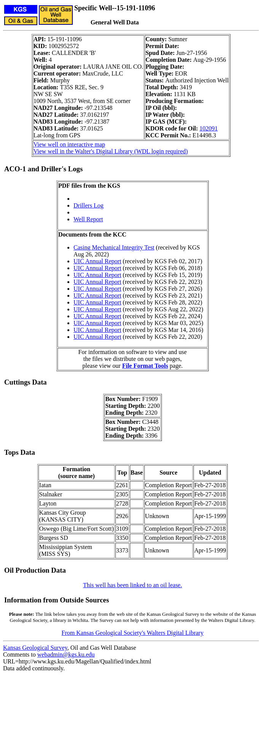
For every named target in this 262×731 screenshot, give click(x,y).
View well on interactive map (69, 144)
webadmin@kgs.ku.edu (66, 654)
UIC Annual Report (97, 261)
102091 (209, 128)
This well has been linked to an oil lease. (132, 585)
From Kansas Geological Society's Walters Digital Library (133, 633)
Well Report (88, 219)
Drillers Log (88, 205)
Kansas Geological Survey (35, 647)
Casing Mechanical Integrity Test (113, 247)
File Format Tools (145, 365)
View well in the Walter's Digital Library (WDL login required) (111, 151)
